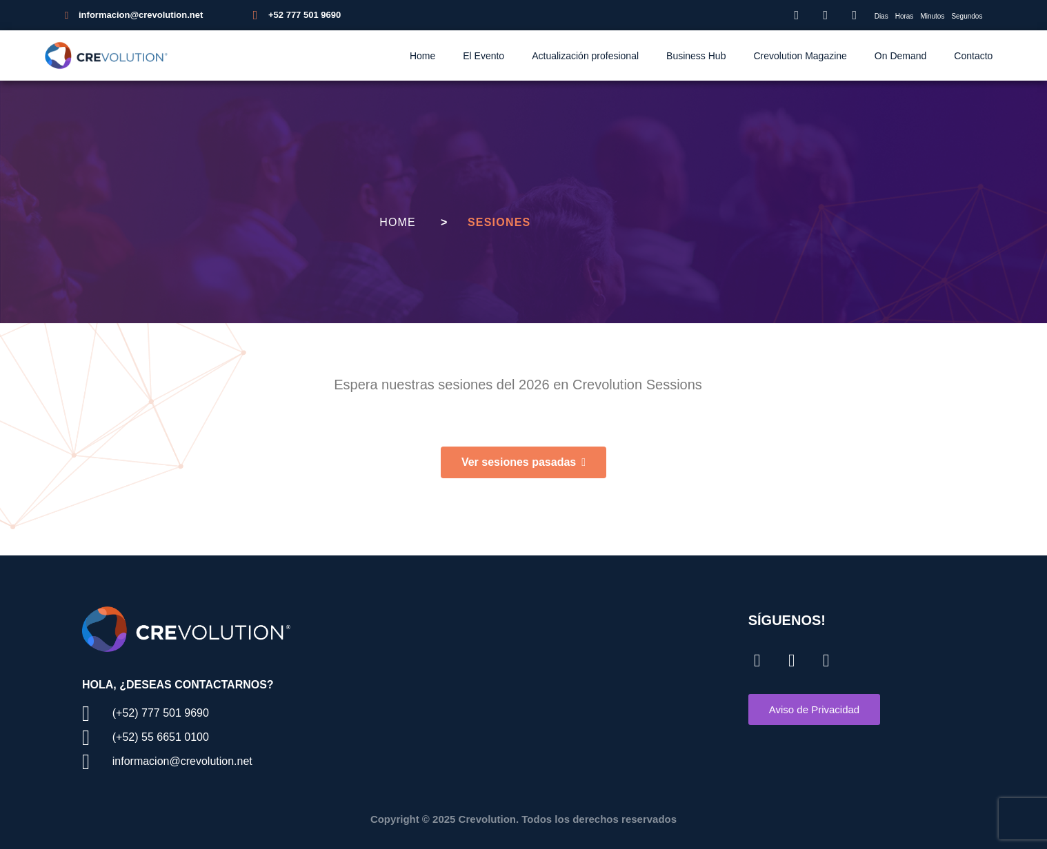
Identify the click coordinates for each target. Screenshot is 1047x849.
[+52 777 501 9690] (255, 15)
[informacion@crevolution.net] (66, 15)
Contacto (973, 55)
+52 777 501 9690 (304, 15)
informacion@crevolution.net (141, 15)
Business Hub (696, 55)
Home (422, 55)
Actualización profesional (585, 55)
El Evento (483, 55)
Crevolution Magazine (799, 55)
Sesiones (499, 222)
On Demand (900, 55)
